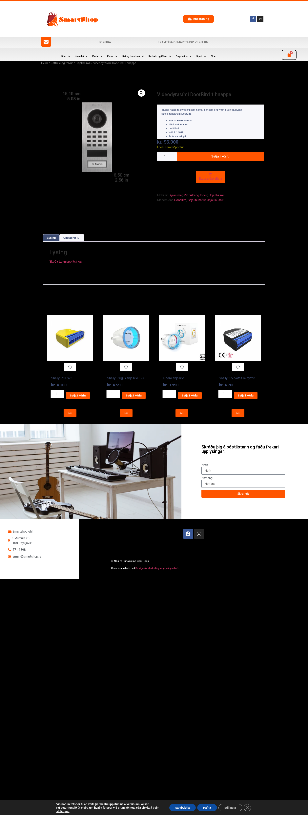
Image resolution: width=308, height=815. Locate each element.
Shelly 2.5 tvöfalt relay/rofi (237, 378)
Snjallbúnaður (197, 200)
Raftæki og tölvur (62, 63)
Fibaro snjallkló (173, 378)
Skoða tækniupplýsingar (66, 261)
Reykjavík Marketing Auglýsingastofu (157, 568)
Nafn (204, 465)
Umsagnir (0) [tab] (71, 237)
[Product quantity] (167, 156)
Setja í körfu (220, 156)
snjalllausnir (215, 200)
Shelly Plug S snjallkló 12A (125, 378)
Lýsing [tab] (51, 237)
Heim (44, 63)
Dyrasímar (175, 195)
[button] (66, 56)
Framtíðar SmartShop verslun (183, 42)
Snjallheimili (83, 63)
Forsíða (104, 42)
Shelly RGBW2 (61, 378)
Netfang (207, 478)
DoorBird (180, 200)
